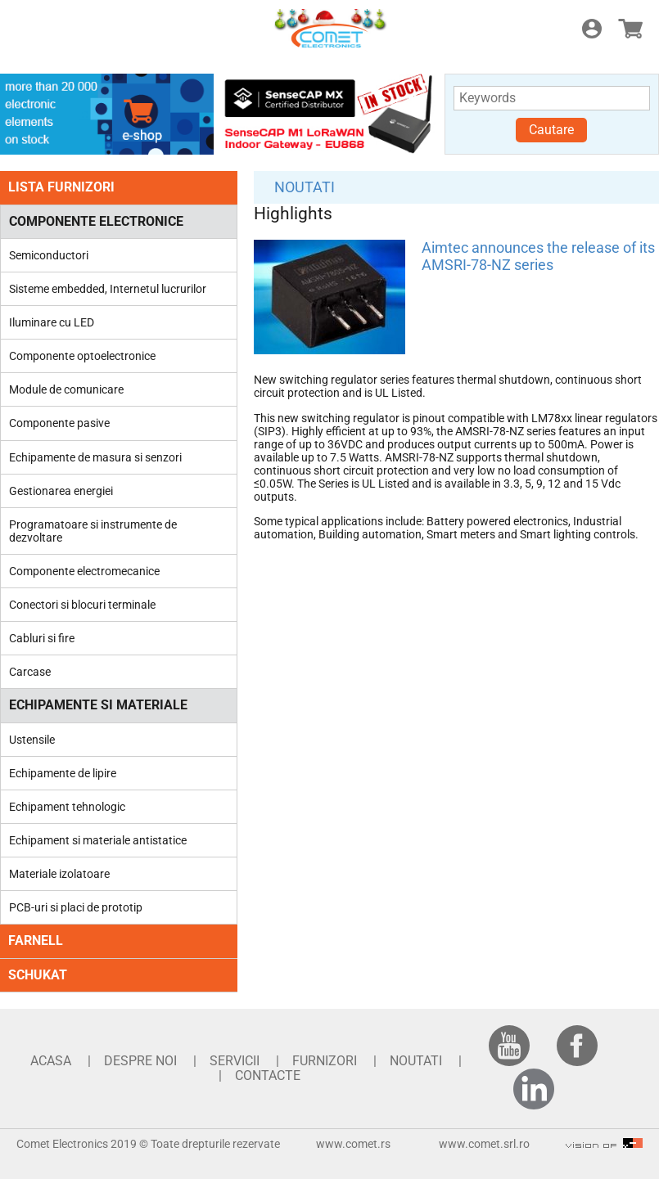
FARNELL (35, 940)
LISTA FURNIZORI (61, 187)
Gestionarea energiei (61, 490)
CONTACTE (267, 1075)
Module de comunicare (66, 389)
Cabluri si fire (41, 638)
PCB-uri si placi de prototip (75, 907)
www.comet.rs (353, 1143)
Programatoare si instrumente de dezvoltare (93, 531)
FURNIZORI (324, 1061)
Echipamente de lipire (62, 773)
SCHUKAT (37, 975)
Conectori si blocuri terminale (82, 604)
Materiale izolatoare (59, 873)
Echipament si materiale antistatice (98, 840)
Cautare (551, 129)
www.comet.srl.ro (484, 1143)
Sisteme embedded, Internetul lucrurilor (107, 288)
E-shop (630, 28)
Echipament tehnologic (67, 806)
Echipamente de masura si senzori (95, 457)
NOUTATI (304, 187)
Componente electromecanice (84, 571)
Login (592, 28)
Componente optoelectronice (82, 355)
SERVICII (235, 1061)
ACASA (50, 1061)
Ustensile (32, 739)
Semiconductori (48, 255)
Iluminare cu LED (51, 322)
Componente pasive (59, 423)
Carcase (30, 671)
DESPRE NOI (140, 1061)
